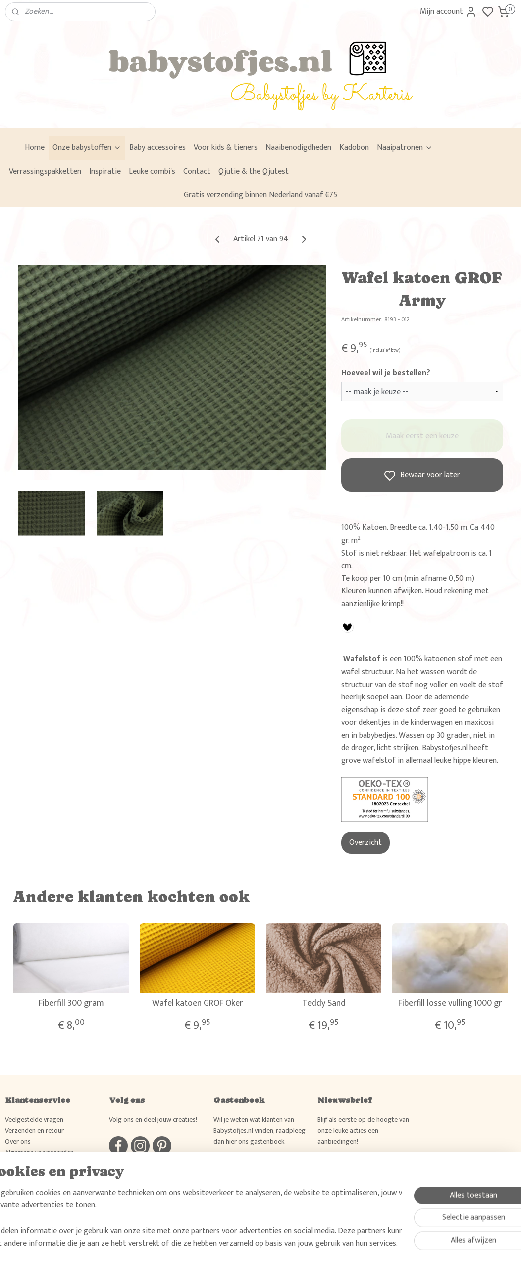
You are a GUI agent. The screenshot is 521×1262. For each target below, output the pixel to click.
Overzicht (365, 842)
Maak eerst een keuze (422, 435)
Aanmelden (343, 1168)
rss (306, 1243)
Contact (196, 171)
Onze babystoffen (86, 147)
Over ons (18, 1141)
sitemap (289, 1243)
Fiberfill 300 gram (71, 1003)
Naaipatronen (405, 147)
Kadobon (354, 147)
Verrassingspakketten (45, 171)
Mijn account (448, 11)
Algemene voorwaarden (39, 1152)
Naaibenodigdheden (298, 147)
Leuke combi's (152, 171)
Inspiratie (105, 171)
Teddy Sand (324, 1003)
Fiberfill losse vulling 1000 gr (450, 1003)
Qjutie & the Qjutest (253, 171)
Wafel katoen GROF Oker (197, 1003)
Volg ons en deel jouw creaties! (153, 1119)
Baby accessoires (157, 147)
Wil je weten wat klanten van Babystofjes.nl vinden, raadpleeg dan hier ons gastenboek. (259, 1130)
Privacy (15, 1163)
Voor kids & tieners (226, 147)
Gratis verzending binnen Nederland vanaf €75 (260, 195)
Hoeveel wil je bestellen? (385, 373)
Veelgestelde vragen (34, 1119)
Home (35, 147)
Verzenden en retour (34, 1130)
